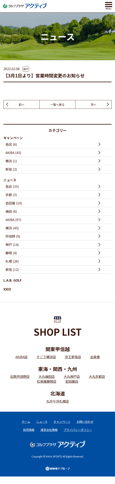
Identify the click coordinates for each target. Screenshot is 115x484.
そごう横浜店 (46, 357)
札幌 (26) (12, 261)
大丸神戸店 (72, 377)
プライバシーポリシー (78, 434)
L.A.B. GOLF (12, 280)
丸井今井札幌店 (57, 401)
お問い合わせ (85, 423)
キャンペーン (13, 138)
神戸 (25, 69)
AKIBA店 (21, 357)
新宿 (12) (12, 270)
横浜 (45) (12, 228)
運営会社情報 (49, 434)
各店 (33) (12, 187)
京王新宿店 (73, 357)
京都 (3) (11, 195)
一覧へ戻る (57, 104)
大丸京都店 (97, 377)
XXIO (7, 289)
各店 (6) (11, 144)
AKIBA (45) (13, 153)
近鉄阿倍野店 (20, 377)
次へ (93, 104)
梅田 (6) (11, 211)
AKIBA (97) (13, 220)
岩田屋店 (71, 381)
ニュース (9, 180)
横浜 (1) (11, 161)
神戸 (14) (12, 245)
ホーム (26, 423)
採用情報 (28, 434)
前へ (21, 104)
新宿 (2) (11, 169)
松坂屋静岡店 (46, 381)
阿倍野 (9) (12, 236)
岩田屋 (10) (13, 203)
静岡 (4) (11, 253)
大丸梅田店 (47, 377)
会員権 (95, 357)
